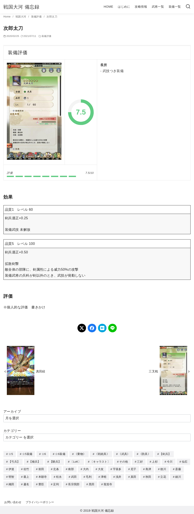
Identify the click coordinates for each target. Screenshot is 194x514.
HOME (108, 6)
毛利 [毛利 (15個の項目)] (89, 476)
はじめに (124, 6)
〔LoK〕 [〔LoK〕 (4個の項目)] (75, 461)
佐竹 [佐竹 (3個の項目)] (26, 468)
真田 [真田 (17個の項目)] (133, 476)
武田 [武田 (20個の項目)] (74, 476)
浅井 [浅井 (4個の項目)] (118, 476)
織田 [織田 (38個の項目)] (11, 483)
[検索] (188, 6)
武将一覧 (158, 6)
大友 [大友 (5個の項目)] (101, 468)
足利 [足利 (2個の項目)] (56, 483)
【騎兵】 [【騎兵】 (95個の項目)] (55, 461)
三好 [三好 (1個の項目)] (140, 461)
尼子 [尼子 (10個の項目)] (133, 468)
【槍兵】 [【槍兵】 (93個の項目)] (34, 461)
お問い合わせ (12, 501)
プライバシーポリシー (40, 501)
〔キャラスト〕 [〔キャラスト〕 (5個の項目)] (100, 461)
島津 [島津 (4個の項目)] (148, 468)
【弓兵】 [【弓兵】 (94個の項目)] (14, 461)
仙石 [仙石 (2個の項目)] (185, 461)
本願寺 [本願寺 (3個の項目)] (42, 476)
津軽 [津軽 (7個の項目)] (103, 476)
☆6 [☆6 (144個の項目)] (44, 454)
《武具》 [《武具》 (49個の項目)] (124, 454)
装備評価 (36, 16)
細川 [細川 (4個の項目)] (178, 476)
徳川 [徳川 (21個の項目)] (163, 468)
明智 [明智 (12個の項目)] (11, 476)
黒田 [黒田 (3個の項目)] (92, 483)
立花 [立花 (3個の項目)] (163, 476)
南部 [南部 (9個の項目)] (71, 468)
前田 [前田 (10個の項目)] (41, 468)
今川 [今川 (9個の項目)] (170, 461)
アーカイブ (12, 411)
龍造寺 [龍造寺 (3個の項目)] (108, 483)
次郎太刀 (52, 16)
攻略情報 (141, 6)
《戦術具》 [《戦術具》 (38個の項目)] (102, 454)
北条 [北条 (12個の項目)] (56, 468)
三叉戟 (153, 371)
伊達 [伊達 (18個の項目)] (11, 468)
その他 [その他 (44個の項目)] (123, 461)
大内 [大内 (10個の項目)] (86, 468)
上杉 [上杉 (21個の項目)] (155, 461)
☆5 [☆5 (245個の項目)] (11, 454)
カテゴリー (12, 431)
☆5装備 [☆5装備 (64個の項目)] (27, 454)
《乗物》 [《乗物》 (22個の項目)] (80, 454)
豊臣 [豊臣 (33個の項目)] (41, 483)
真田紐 (40, 371)
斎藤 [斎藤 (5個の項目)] (178, 468)
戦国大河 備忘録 (21, 7)
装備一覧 (175, 6)
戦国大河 (21, 16)
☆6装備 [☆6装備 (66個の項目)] (60, 454)
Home (7, 16)
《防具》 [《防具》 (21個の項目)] (144, 454)
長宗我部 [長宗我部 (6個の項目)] (73, 483)
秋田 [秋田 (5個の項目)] (148, 476)
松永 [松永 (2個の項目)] (59, 476)
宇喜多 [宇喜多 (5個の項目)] (117, 468)
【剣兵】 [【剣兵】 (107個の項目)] (165, 454)
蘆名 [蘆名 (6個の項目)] (26, 483)
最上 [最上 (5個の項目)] (26, 476)
